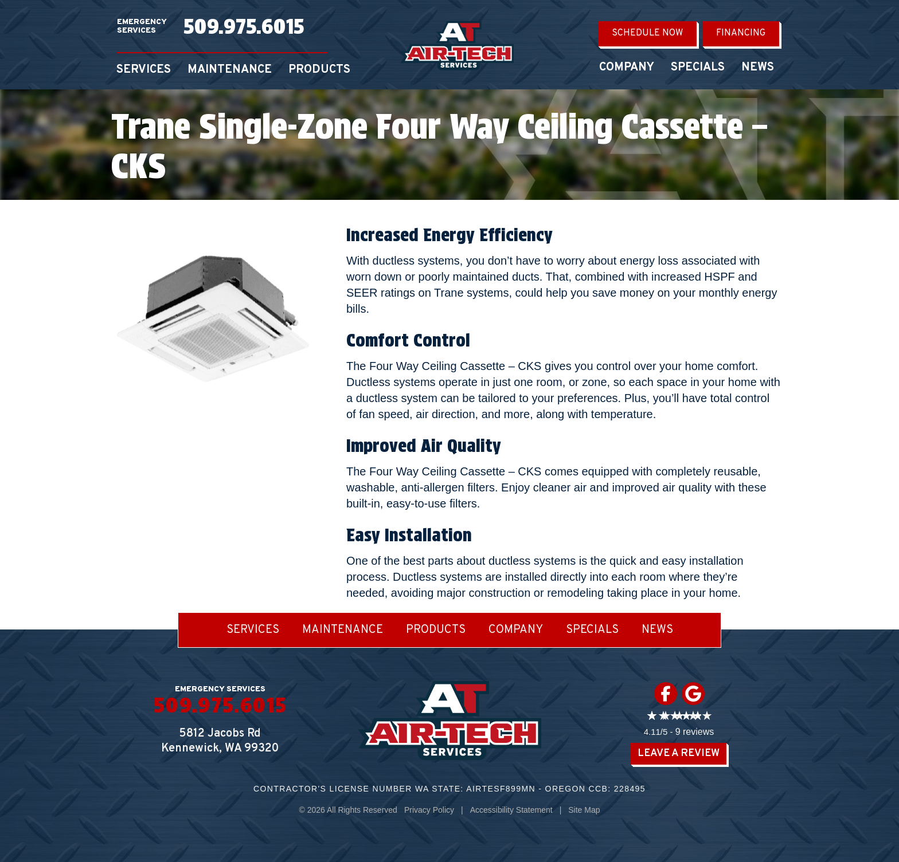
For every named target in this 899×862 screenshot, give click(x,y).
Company (626, 67)
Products (319, 69)
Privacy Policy (429, 809)
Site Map (584, 809)
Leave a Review (679, 753)
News (757, 67)
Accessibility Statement (511, 809)
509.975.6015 (243, 26)
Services (143, 69)
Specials (698, 67)
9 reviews (694, 732)
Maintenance (229, 69)
